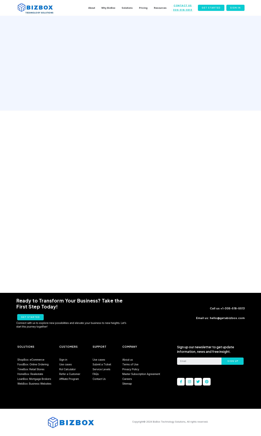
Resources (160, 7)
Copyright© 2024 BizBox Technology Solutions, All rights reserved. (170, 423)
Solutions (127, 7)
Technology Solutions (39, 13)
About (91, 7)
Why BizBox (108, 7)
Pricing (143, 7)
